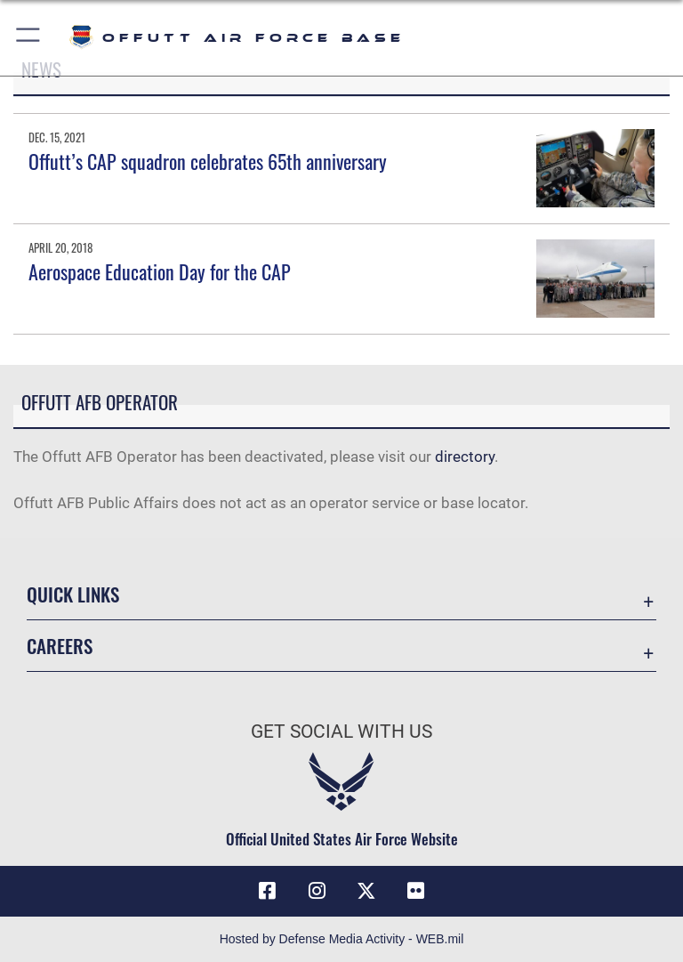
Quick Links (73, 594)
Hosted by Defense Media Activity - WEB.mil (342, 939)
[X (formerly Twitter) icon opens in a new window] (366, 890)
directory (464, 456)
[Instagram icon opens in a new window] (316, 890)
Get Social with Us (341, 731)
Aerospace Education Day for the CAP (159, 271)
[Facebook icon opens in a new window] (266, 890)
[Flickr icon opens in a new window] (416, 890)
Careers (59, 645)
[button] (29, 38)
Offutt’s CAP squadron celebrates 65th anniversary (207, 161)
